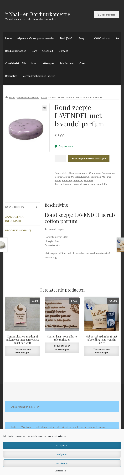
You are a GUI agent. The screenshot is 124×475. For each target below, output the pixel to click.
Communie (95, 173)
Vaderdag (67, 180)
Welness (88, 180)
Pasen (58, 180)
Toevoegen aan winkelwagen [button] (22, 351)
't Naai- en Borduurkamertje (37, 14)
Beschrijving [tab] (14, 207)
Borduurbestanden (15, 50)
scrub (86, 184)
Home (8, 38)
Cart (34, 50)
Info (33, 63)
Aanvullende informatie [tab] (14, 218)
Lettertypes (47, 63)
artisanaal (66, 184)
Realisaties (11, 75)
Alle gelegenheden (78, 173)
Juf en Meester (72, 176)
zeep (92, 184)
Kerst (44, 97)
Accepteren (62, 445)
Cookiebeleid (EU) (15, 63)
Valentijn (78, 180)
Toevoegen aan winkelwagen (89, 158)
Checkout (47, 50)
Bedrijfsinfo (66, 38)
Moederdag (94, 176)
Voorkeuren (62, 463)
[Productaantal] (60, 158)
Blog (81, 38)
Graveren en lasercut (28, 97)
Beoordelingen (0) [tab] (18, 230)
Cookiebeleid (60, 470)
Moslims (106, 176)
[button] (44, 108)
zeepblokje (101, 184)
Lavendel (77, 184)
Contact (63, 50)
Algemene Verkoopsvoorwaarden (35, 38)
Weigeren (62, 454)
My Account (67, 63)
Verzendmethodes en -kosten (39, 75)
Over (82, 63)
